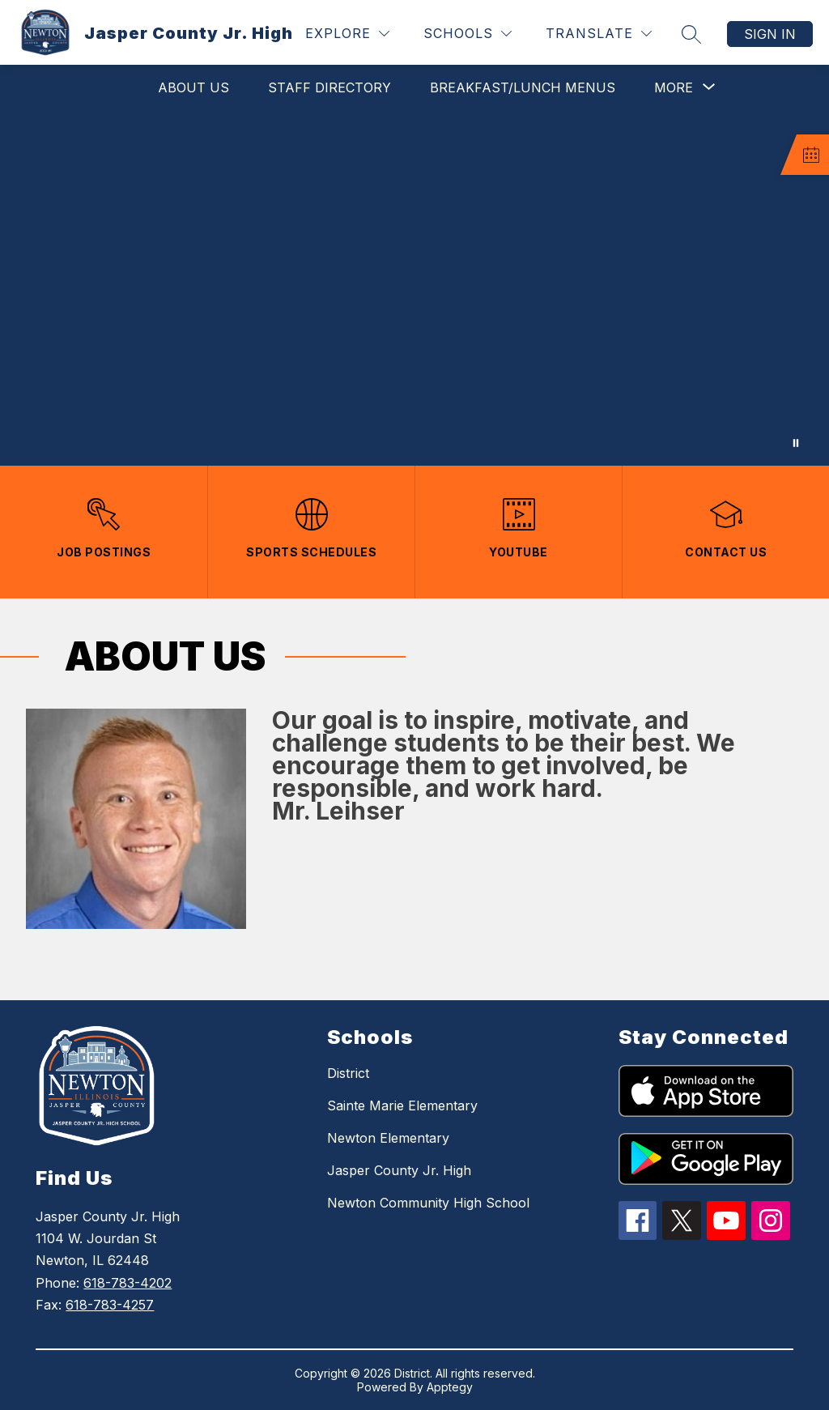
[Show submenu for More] (673, 87)
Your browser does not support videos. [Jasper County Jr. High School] (414, 288)
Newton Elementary (388, 1138)
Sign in (770, 34)
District (348, 1073)
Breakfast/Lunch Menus (522, 87)
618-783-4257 (110, 1305)
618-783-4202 (127, 1283)
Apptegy (450, 1387)
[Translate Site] (599, 33)
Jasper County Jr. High (399, 1170)
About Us (193, 87)
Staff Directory (329, 87)
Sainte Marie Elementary (402, 1105)
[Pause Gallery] (796, 443)
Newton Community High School (428, 1203)
